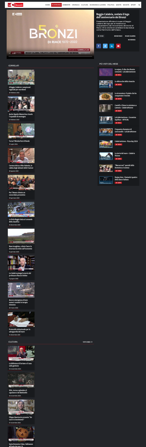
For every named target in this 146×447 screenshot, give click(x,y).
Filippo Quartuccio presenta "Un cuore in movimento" (20, 418)
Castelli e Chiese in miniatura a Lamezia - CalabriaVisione (126, 106)
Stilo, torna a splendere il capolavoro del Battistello (18, 391)
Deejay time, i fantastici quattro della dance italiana (126, 178)
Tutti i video (88, 342)
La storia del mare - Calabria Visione (125, 154)
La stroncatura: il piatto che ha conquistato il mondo (125, 94)
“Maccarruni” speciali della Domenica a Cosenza (124, 166)
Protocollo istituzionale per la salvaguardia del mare (19, 330)
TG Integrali (56, 5)
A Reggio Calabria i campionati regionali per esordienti (20, 88)
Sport (133, 5)
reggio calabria (130, 36)
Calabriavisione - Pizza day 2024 (126, 141)
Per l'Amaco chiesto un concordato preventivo (17, 193)
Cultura (84, 5)
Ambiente (66, 5)
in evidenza (131, 40)
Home (47, 5)
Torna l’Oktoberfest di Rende (19, 141)
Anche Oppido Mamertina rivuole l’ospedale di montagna (21, 115)
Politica (110, 5)
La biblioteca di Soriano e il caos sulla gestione (20, 364)
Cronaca (75, 5)
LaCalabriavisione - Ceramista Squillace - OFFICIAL (125, 118)
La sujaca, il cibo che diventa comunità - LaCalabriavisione (125, 70)
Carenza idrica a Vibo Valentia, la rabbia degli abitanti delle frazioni (21, 166)
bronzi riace (118, 36)
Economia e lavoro (98, 5)
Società (126, 5)
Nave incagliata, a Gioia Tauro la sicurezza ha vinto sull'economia (20, 247)
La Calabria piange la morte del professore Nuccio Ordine (20, 274)
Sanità (118, 5)
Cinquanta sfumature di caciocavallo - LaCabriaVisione (125, 130)
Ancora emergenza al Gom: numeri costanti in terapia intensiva (18, 302)
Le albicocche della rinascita (125, 81)
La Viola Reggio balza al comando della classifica (20, 220)
